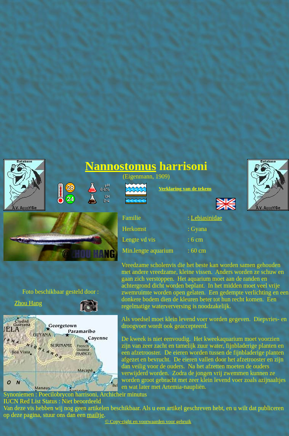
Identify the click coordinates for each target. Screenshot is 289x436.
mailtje (95, 415)
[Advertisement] (71, 81)
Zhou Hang (28, 303)
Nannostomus (120, 166)
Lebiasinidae (206, 218)
